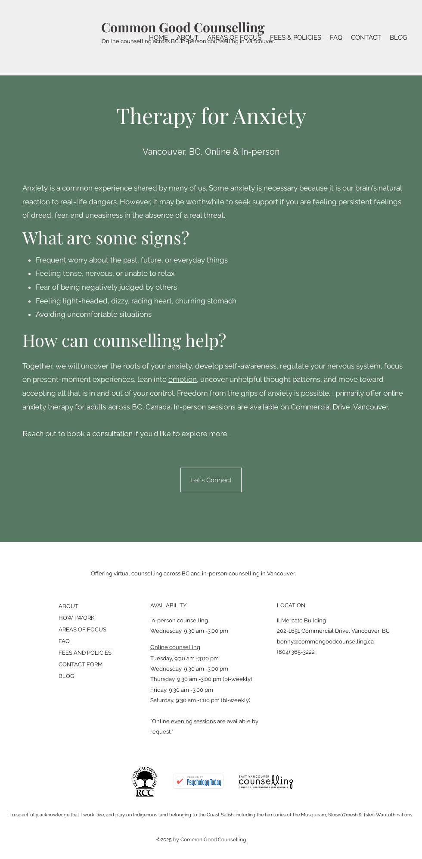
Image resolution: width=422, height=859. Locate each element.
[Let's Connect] (211, 480)
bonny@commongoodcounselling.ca (325, 641)
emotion (182, 379)
